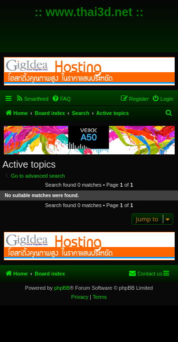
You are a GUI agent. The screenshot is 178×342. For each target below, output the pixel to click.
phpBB (62, 288)
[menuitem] (32, 98)
